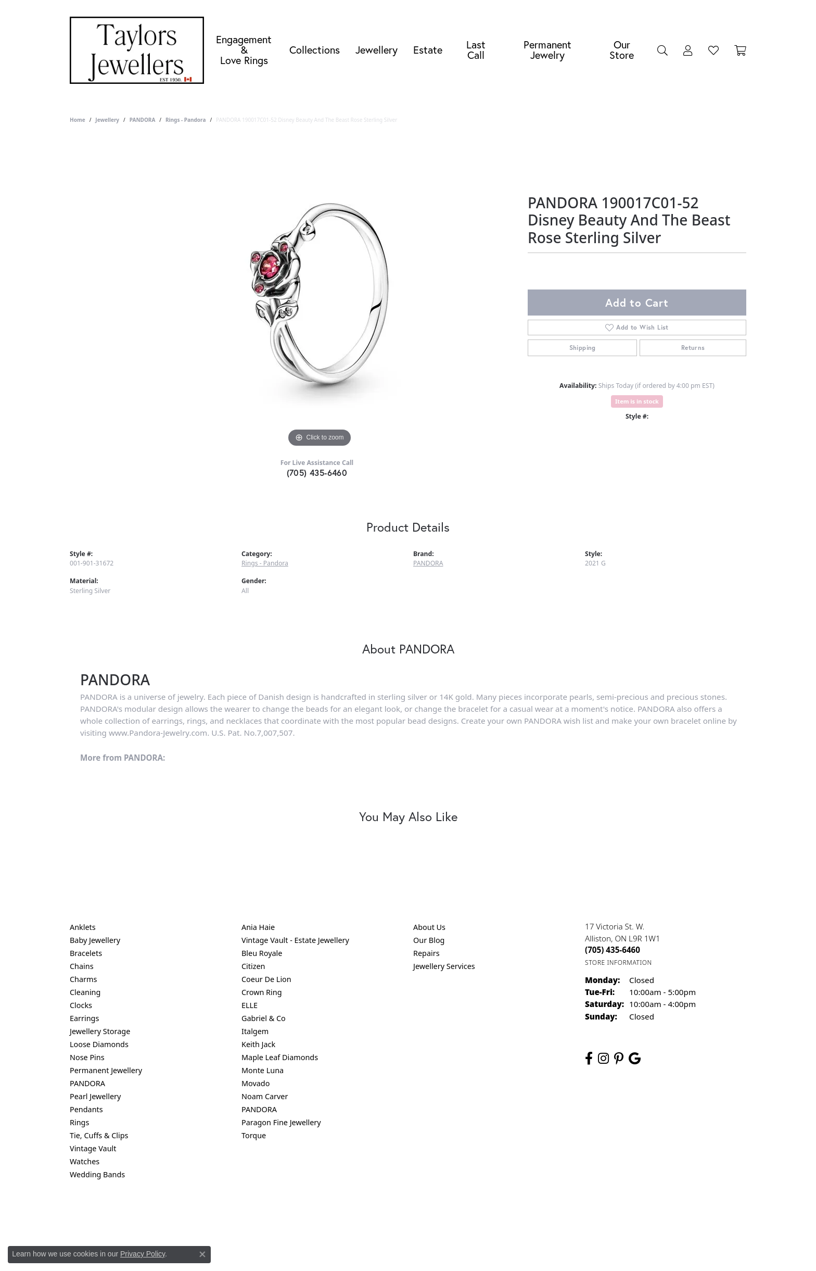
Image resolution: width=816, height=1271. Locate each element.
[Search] (662, 50)
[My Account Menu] (688, 50)
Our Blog (428, 940)
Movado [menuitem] (255, 1083)
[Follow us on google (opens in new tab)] (635, 1058)
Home (77, 119)
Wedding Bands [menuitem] (97, 1174)
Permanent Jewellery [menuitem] (106, 1070)
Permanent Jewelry (547, 49)
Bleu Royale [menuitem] (261, 953)
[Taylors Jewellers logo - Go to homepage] (139, 50)
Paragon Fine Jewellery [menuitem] (281, 1122)
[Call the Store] (612, 950)
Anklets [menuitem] (83, 927)
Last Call (476, 49)
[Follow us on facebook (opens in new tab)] (589, 1058)
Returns (693, 347)
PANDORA (142, 119)
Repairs (426, 953)
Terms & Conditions (419, 1216)
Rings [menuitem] (79, 1122)
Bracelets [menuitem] (86, 953)
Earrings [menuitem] (84, 1018)
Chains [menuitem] (82, 966)
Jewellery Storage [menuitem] (100, 1031)
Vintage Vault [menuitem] (93, 1148)
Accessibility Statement (495, 1216)
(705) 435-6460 (317, 472)
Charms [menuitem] (83, 979)
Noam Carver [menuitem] (264, 1096)
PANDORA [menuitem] (87, 1083)
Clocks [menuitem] (81, 1005)
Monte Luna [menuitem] (262, 1070)
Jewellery (376, 50)
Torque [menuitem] (253, 1135)
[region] (319, 293)
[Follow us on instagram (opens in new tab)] (603, 1058)
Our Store (621, 49)
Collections (314, 50)
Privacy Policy (357, 1216)
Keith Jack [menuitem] (258, 1044)
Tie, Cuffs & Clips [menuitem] (99, 1135)
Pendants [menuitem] (86, 1109)
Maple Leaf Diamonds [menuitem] (279, 1057)
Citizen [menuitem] (253, 966)
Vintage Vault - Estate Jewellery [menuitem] (295, 940)
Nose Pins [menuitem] (87, 1057)
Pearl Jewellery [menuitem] (95, 1096)
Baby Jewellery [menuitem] (95, 940)
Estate (427, 50)
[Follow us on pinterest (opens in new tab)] (618, 1058)
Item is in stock (637, 401)
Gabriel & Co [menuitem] (263, 1018)
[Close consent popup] (202, 1254)
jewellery (107, 119)
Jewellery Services (444, 966)
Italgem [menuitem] (255, 1031)
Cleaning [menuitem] (85, 992)
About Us (429, 927)
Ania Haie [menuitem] (258, 927)
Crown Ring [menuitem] (261, 992)
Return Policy (304, 1216)
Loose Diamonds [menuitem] (99, 1044)
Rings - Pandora (185, 119)
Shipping (582, 347)
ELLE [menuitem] (249, 1005)
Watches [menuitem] (84, 1161)
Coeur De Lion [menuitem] (266, 979)
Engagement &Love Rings (244, 49)
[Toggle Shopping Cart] (740, 50)
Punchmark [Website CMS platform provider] (427, 1250)
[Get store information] (618, 962)
